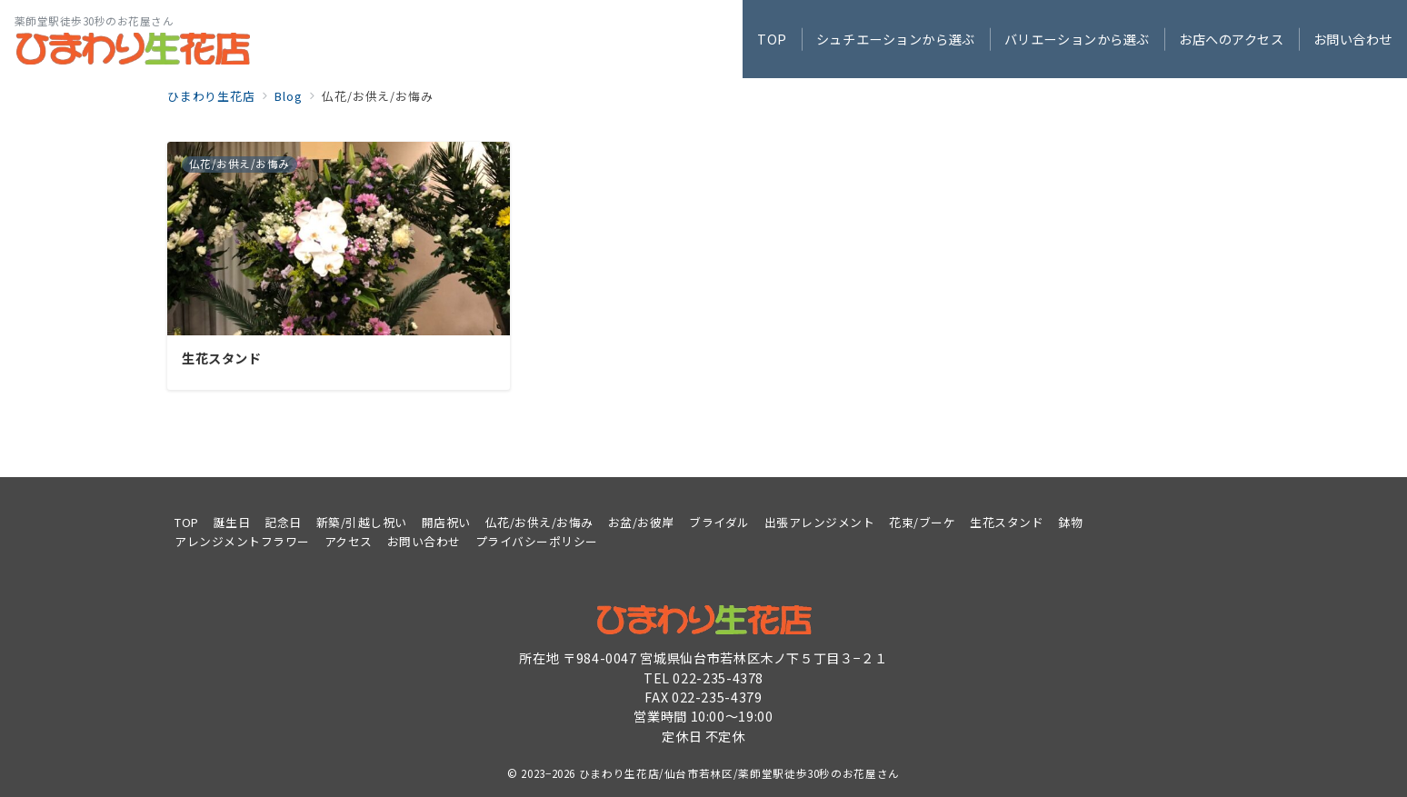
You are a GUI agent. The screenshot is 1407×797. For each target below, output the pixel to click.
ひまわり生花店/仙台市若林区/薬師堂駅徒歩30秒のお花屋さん (739, 773)
